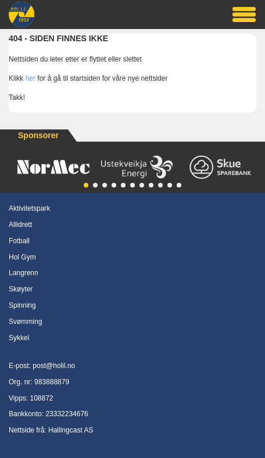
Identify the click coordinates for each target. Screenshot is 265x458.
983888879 (51, 382)
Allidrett (20, 225)
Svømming (25, 322)
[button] (86, 185)
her (30, 78)
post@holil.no (54, 366)
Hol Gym (22, 257)
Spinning (22, 305)
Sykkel (19, 338)
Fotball (19, 241)
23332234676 (66, 414)
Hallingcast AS (70, 430)
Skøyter (21, 289)
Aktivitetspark (29, 208)
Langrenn (23, 273)
